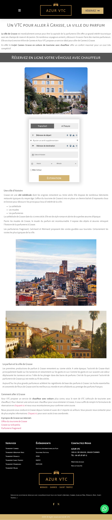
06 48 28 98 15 (81, 455)
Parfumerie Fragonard (11, 428)
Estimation (54, 178)
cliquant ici (19, 405)
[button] (19, 10)
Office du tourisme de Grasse (14, 421)
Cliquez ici (32, 413)
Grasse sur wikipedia (11, 425)
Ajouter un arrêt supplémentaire (44, 141)
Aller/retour (37, 170)
